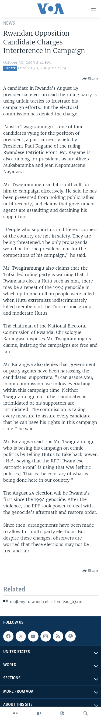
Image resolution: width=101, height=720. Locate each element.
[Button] (90, 79)
